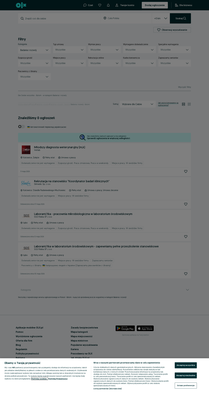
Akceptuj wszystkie (186, 365)
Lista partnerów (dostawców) (107, 388)
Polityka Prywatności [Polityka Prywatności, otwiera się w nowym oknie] (58, 379)
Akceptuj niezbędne (185, 375)
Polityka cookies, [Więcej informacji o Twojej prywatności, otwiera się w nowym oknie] (40, 379)
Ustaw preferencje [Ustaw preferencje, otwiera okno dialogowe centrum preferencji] (186, 385)
